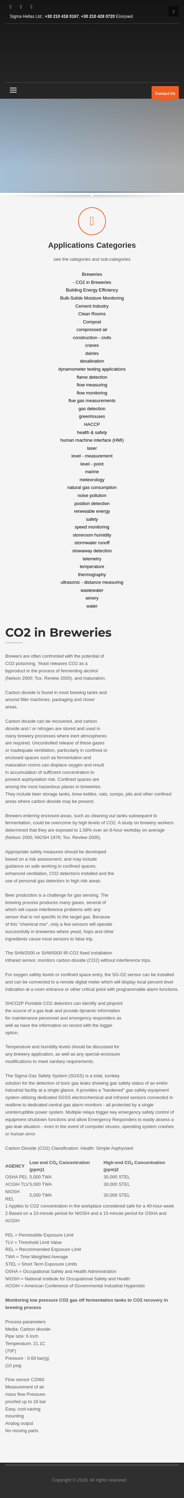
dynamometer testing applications (92, 369)
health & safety (92, 432)
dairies (92, 353)
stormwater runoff (92, 542)
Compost (92, 321)
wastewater (92, 590)
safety (92, 519)
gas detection (91, 408)
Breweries (92, 274)
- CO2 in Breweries (92, 282)
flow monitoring (92, 392)
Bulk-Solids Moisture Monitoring (92, 298)
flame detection (92, 376)
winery (92, 598)
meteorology (92, 479)
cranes (92, 345)
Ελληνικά (124, 16)
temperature (92, 566)
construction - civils (92, 337)
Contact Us (165, 95)
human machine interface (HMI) (92, 440)
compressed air (92, 329)
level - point (92, 463)
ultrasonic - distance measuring (92, 582)
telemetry (92, 558)
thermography (92, 574)
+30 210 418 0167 (62, 16)
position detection (91, 503)
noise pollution (91, 495)
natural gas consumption (92, 487)
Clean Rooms (92, 313)
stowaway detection (92, 550)
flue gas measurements (91, 400)
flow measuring (92, 384)
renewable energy (92, 511)
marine (92, 471)
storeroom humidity (92, 534)
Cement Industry (91, 305)
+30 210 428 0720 (98, 16)
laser (92, 447)
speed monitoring (92, 527)
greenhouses (92, 416)
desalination (92, 361)
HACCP (92, 424)
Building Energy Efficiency (92, 290)
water (92, 605)
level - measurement (92, 455)
